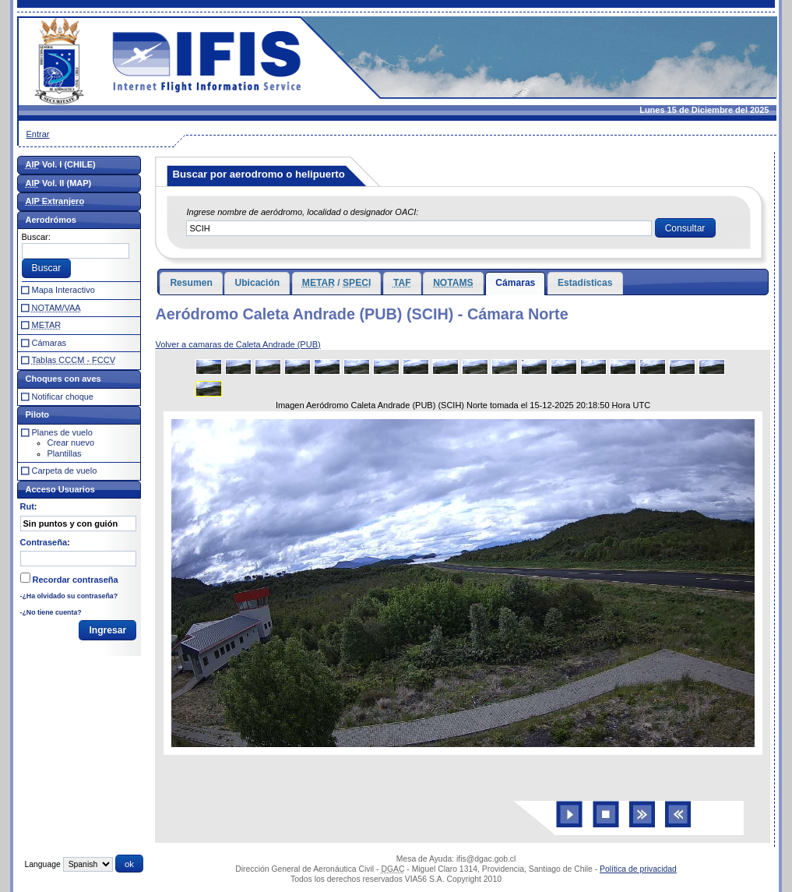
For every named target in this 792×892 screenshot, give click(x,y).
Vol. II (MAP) (59, 183)
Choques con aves (63, 378)
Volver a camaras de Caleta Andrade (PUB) (237, 344)
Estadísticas (585, 282)
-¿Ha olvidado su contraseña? (69, 596)
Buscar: (36, 237)
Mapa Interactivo (63, 289)
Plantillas (65, 453)
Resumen (191, 282)
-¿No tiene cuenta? (51, 612)
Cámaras (515, 282)
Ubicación (257, 282)
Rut (27, 506)
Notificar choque (63, 396)
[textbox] (419, 228)
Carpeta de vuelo (64, 470)
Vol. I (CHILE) (61, 164)
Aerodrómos (51, 219)
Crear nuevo (71, 442)
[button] (685, 228)
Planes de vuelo (62, 432)
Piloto (38, 414)
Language (43, 864)
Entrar (38, 134)
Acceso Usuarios (60, 489)
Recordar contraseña (75, 579)
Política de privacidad (638, 869)
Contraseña (44, 542)
